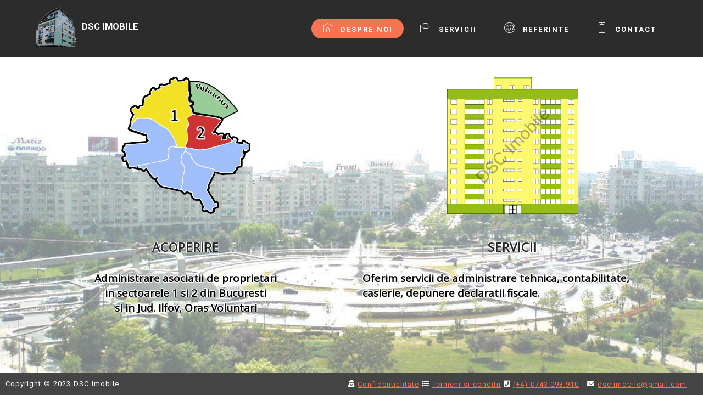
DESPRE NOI (357, 27)
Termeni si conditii (466, 384)
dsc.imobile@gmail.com (642, 384)
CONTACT (626, 27)
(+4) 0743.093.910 (546, 384)
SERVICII (448, 27)
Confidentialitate (388, 384)
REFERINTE (536, 27)
